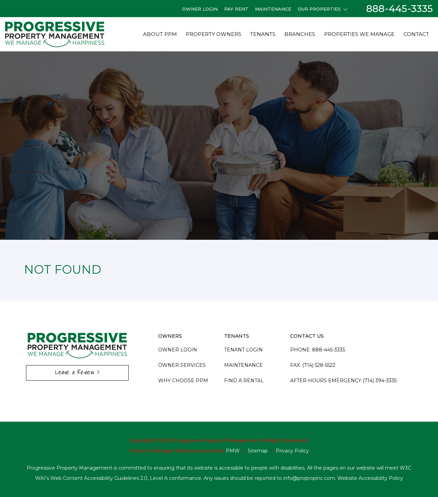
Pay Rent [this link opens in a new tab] (236, 9)
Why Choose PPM (183, 380)
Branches (299, 34)
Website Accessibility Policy (370, 478)
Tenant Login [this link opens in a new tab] (243, 350)
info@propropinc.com (309, 478)
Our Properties (322, 9)
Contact (416, 34)
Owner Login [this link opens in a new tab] (200, 9)
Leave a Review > (77, 372)
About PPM (160, 34)
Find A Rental (244, 380)
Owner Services (182, 365)
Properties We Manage (359, 34)
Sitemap (258, 451)
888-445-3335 (399, 8)
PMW (233, 451)
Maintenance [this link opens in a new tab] (273, 9)
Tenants (262, 34)
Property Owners (213, 34)
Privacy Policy (292, 451)
